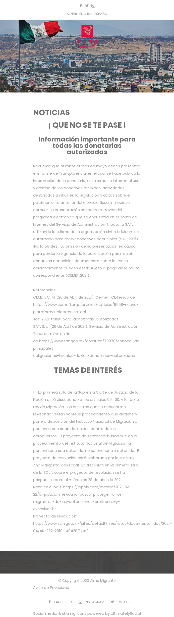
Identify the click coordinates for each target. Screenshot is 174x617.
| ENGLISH (85, 13)
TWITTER (124, 601)
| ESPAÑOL (101, 13)
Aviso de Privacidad (51, 587)
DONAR (72, 13)
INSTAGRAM (94, 601)
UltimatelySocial (126, 613)
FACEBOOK (63, 601)
